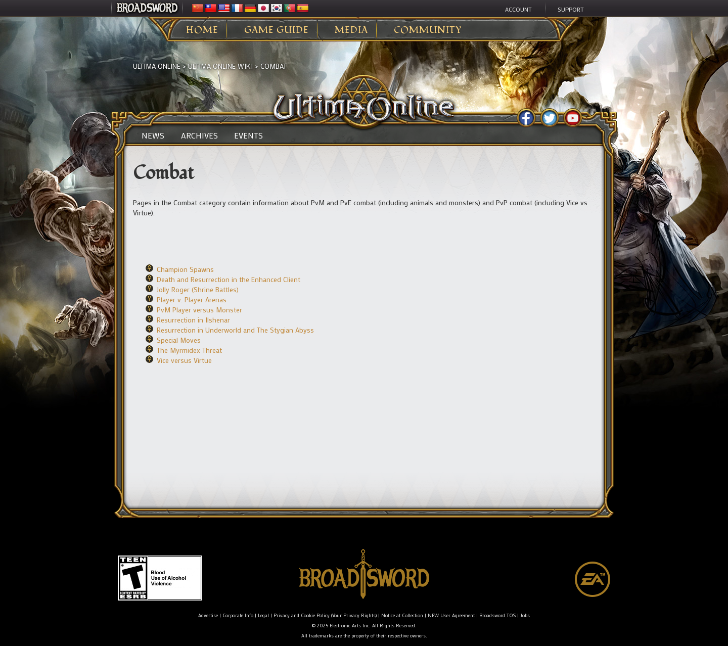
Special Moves (179, 340)
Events (248, 135)
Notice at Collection (402, 615)
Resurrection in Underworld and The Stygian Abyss (235, 330)
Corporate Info (237, 615)
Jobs (525, 615)
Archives (199, 135)
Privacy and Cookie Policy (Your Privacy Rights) (325, 615)
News (153, 135)
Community (428, 30)
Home (202, 30)
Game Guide (276, 30)
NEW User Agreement (451, 615)
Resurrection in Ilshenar (193, 320)
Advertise (208, 615)
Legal (263, 615)
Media (351, 30)
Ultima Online (156, 66)
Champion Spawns (185, 269)
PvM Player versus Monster (199, 309)
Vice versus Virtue (184, 360)
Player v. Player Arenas (191, 299)
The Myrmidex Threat (189, 350)
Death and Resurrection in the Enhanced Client (228, 279)
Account (518, 9)
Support (571, 9)
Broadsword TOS (497, 615)
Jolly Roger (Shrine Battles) (198, 289)
